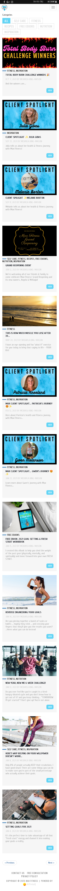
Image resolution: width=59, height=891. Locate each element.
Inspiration (11, 32)
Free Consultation (37, 873)
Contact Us (18, 873)
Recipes (9, 26)
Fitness (36, 20)
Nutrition (46, 26)
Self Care (20, 20)
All (6, 20)
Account (52, 2)
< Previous (9, 862)
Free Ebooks (27, 26)
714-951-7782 (38, 2)
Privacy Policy (29, 876)
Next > (51, 862)
